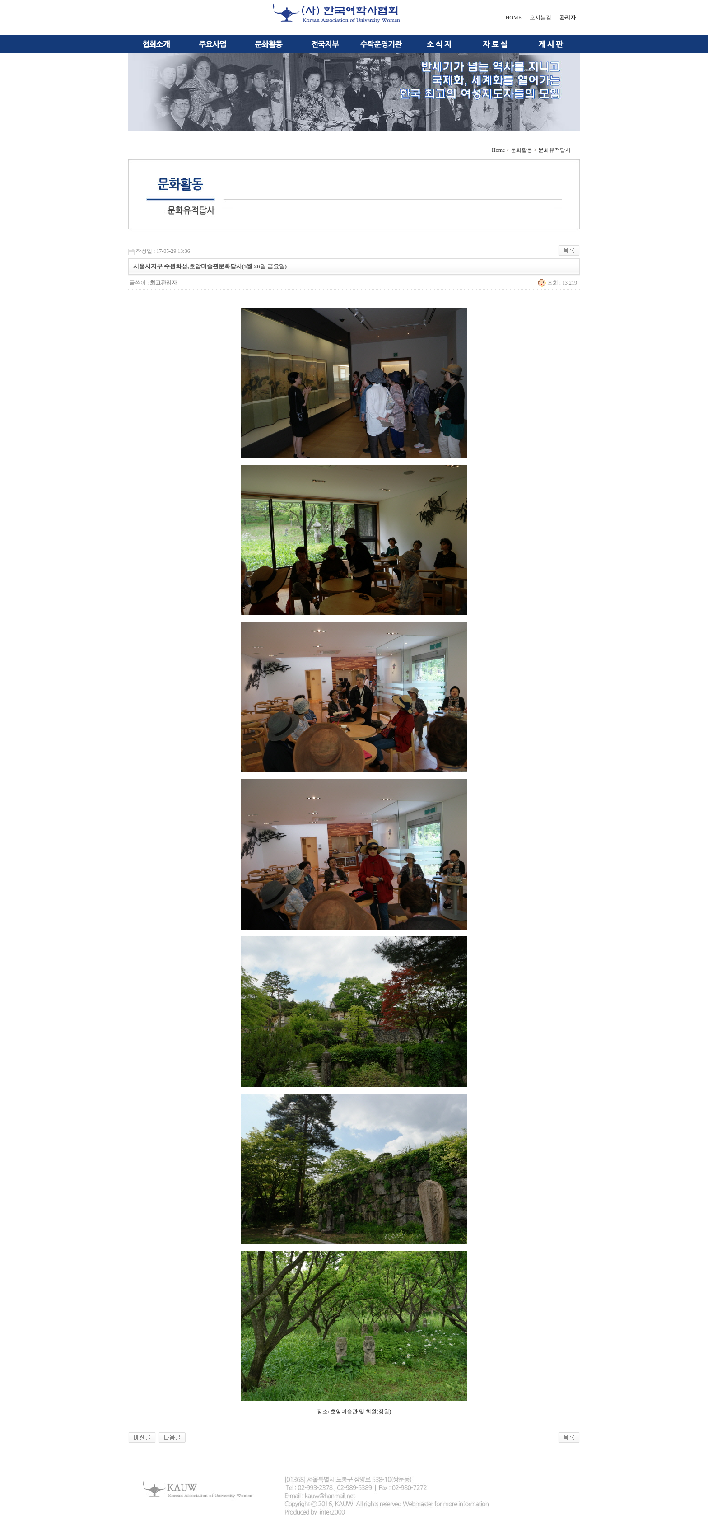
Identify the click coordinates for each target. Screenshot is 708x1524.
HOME (514, 17)
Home (498, 150)
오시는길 (540, 17)
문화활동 (521, 150)
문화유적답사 (554, 150)
